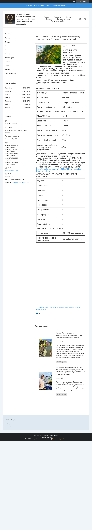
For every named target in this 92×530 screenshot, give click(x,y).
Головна (46, 17)
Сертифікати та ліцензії (12, 54)
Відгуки (7, 69)
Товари (56, 17)
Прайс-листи (9, 50)
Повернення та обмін (58, 21)
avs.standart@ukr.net (11, 170)
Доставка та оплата (63, 19)
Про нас (68, 17)
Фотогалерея (9, 58)
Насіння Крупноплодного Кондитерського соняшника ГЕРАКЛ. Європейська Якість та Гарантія (69, 335)
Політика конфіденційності (59, 439)
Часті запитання (10, 73)
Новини (7, 62)
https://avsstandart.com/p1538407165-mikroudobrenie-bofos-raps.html (60, 170)
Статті (7, 65)
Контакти (49, 19)
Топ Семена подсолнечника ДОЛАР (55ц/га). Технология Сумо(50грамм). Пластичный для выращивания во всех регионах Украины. (70, 370)
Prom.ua (55, 435)
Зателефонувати (59, 5)
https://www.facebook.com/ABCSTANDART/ (21, 182)
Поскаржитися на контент (43, 439)
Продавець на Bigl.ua (46, 437)
